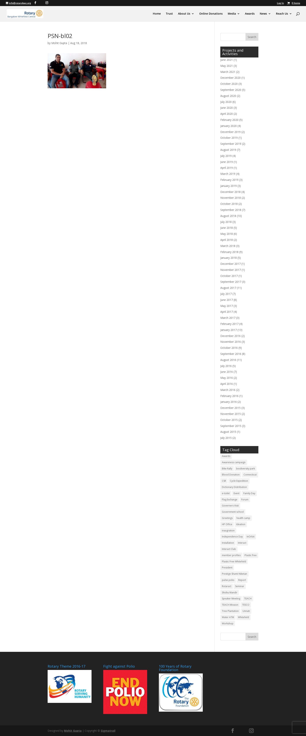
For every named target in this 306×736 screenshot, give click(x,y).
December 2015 (230, 408)
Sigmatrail (108, 730)
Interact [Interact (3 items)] (242, 542)
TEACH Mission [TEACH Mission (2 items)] (230, 604)
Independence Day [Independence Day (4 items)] (232, 536)
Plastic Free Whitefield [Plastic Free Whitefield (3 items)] (234, 561)
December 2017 (230, 264)
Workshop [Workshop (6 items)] (227, 623)
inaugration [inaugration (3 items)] (228, 530)
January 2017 (228, 330)
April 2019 (226, 168)
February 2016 (229, 396)
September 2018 (230, 210)
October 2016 (229, 348)
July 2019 (226, 156)
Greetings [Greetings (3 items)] (227, 518)
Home (157, 13)
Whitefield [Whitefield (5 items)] (243, 617)
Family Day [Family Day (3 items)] (249, 493)
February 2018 (229, 252)
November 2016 (230, 342)
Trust (169, 13)
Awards (250, 13)
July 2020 (226, 102)
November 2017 (230, 270)
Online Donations (211, 13)
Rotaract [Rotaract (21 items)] (226, 586)
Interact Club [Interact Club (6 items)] (229, 549)
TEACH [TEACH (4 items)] (248, 598)
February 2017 (229, 324)
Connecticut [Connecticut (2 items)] (250, 474)
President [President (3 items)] (227, 567)
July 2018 (226, 222)
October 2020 (229, 84)
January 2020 (228, 126)
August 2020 (228, 96)
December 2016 (230, 336)
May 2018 (226, 234)
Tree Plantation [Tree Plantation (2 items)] (230, 611)
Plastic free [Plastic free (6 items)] (251, 555)
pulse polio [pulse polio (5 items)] (228, 580)
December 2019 (230, 132)
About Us (184, 13)
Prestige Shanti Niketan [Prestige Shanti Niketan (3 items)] (234, 573)
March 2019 (227, 174)
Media (232, 13)
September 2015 (230, 426)
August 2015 (228, 432)
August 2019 (228, 150)
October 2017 (229, 276)
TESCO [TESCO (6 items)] (245, 604)
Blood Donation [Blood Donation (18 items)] (231, 474)
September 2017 (230, 282)
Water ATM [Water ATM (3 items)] (228, 617)
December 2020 (230, 78)
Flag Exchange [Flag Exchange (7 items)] (229, 499)
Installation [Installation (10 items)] (228, 542)
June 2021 (226, 60)
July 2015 (226, 438)
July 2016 (226, 366)
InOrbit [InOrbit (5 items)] (250, 536)
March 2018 (227, 246)
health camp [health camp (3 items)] (243, 518)
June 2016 (226, 372)
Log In (280, 3)
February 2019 (229, 180)
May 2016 (226, 378)
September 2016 (230, 354)
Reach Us (282, 13)
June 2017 (226, 300)
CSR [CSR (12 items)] (224, 480)
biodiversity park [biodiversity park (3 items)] (245, 468)
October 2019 (229, 138)
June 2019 (226, 162)
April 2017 (226, 312)
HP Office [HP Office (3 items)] (227, 524)
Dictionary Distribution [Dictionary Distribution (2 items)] (234, 487)
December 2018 (230, 192)
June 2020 (226, 108)
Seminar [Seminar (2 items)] (239, 586)
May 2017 (226, 306)
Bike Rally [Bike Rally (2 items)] (227, 468)
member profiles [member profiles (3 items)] (231, 555)
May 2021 (226, 66)
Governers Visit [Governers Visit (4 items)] (230, 505)
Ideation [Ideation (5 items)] (240, 524)
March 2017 (227, 318)
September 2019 (230, 144)
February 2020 (229, 120)
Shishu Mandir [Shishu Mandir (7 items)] (229, 592)
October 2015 (229, 420)
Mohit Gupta (59, 43)
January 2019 (228, 186)
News (263, 13)
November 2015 (230, 414)
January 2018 (228, 258)
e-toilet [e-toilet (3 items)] (226, 493)
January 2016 (228, 402)
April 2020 (226, 114)
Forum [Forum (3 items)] (244, 499)
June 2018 (226, 228)
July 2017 (226, 294)
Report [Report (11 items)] (242, 580)
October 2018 (229, 204)
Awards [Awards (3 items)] (226, 456)
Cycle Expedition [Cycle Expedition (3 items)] (239, 480)
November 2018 (230, 198)
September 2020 (230, 90)
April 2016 (226, 384)
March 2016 (227, 390)
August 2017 (228, 288)
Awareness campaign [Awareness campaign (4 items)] (234, 462)
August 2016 (228, 360)
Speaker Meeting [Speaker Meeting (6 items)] (231, 598)
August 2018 (228, 216)
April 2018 (226, 240)
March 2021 (227, 72)
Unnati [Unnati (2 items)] (246, 611)
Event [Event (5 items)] (236, 493)
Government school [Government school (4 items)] (233, 511)
